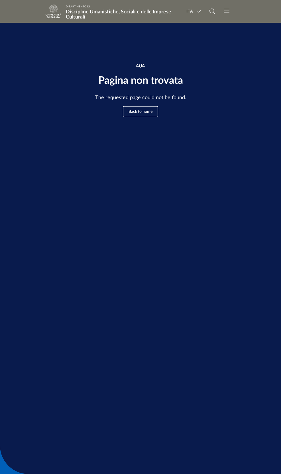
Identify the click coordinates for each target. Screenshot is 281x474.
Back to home (140, 112)
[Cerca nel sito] (212, 11)
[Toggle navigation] (226, 10)
